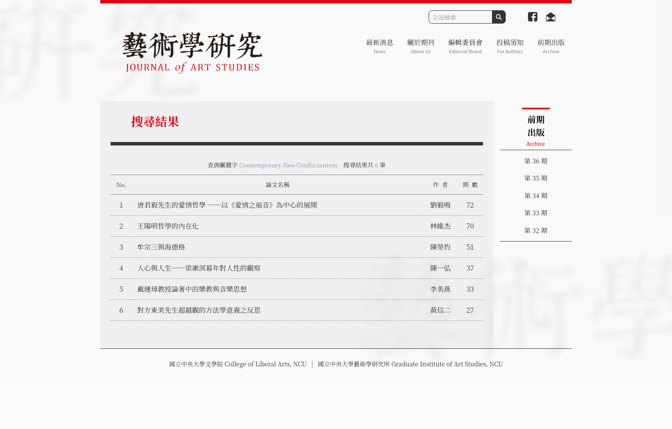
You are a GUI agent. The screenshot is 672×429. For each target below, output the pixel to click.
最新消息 (379, 46)
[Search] (460, 17)
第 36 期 (535, 160)
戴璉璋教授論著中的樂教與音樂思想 (192, 289)
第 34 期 (535, 195)
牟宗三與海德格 (161, 247)
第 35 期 (535, 177)
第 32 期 (535, 230)
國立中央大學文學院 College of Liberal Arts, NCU (237, 364)
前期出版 (551, 46)
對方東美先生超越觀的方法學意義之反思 (199, 310)
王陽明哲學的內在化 (168, 226)
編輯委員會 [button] (465, 46)
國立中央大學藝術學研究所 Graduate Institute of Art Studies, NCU (410, 364)
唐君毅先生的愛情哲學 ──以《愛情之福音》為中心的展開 (227, 205)
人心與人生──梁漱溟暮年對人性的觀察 (199, 268)
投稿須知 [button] (510, 46)
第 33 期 (535, 212)
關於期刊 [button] (421, 46)
